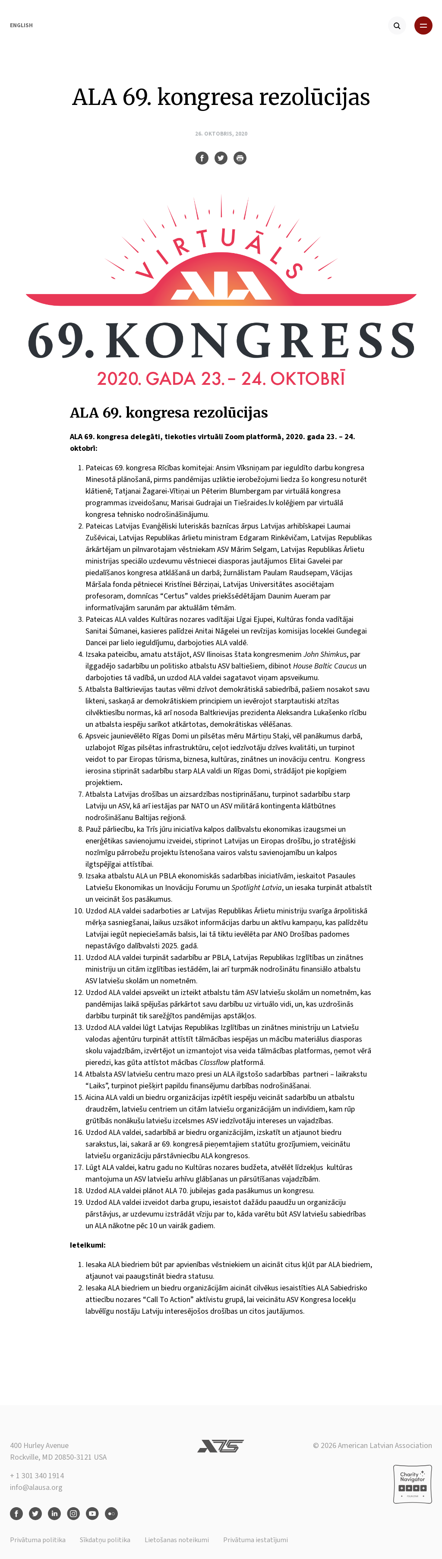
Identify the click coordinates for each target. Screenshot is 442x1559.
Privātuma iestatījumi (255, 1540)
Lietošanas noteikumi (177, 1540)
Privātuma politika (38, 1540)
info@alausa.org (36, 1487)
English (21, 25)
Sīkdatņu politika (105, 1540)
